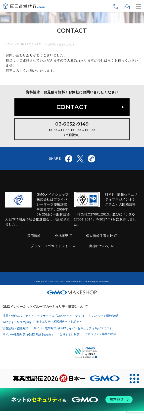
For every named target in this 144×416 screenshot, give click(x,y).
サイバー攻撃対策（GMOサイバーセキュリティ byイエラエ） (73, 328)
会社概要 (61, 236)
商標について (99, 246)
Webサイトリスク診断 (16, 322)
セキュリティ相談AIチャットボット (59, 321)
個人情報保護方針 (99, 236)
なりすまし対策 (69, 334)
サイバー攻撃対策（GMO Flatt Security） (28, 334)
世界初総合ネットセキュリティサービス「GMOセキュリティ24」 (44, 316)
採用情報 (34, 236)
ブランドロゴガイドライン (51, 246)
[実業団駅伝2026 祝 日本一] (62, 379)
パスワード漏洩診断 (105, 316)
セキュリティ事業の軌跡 (100, 334)
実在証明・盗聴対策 (15, 328)
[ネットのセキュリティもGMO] (72, 399)
